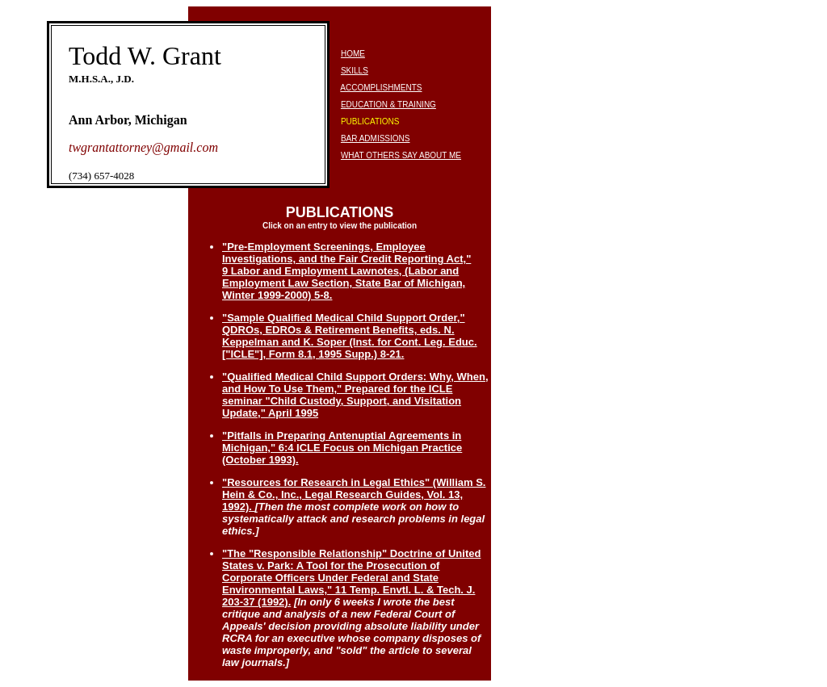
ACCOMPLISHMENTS (381, 87)
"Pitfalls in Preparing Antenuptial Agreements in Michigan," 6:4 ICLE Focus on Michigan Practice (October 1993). (342, 447)
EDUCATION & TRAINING (388, 104)
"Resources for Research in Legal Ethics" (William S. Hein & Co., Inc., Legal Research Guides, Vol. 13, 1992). (353, 494)
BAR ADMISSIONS (375, 138)
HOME (353, 53)
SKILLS (354, 70)
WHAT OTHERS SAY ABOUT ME (401, 155)
